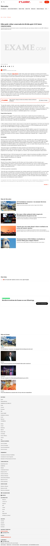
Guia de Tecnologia (4, 445)
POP (1, 439)
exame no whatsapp (6, 298)
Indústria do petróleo (44, 180)
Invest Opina (21, 8)
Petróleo (27, 180)
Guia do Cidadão (4, 443)
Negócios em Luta (4, 479)
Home (2, 17)
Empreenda (4, 513)
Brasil (2, 405)
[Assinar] (41, 2)
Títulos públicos (39, 181)
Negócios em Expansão (5, 490)
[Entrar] (46, 2)
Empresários (4, 181)
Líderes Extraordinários (5, 477)
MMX (26, 181)
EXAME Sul (3, 465)
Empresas (14, 180)
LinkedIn (2, 522)
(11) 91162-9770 (5, 532)
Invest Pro (27, 8)
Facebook (2, 526)
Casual (2, 425)
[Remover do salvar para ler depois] (13, 66)
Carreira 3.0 (4, 501)
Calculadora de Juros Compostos (7, 456)
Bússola (2, 467)
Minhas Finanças (40, 8)
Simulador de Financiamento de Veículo (8, 458)
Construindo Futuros (5, 469)
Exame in (4, 499)
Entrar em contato (4, 531)
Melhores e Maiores (4, 486)
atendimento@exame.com (6, 537)
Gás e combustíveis (33, 180)
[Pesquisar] (4, 2)
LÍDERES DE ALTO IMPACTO (6, 403)
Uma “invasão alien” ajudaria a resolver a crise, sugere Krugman (16, 279)
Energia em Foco (4, 471)
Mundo (2, 423)
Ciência (2, 437)
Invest (5, 17)
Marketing (3, 427)
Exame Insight (3, 413)
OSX (24, 181)
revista (4, 495)
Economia (3, 409)
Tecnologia (3, 433)
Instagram (3, 524)
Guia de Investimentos (12, 8)
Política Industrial (4, 481)
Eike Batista (19, 181)
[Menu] (1, 2)
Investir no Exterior (4, 473)
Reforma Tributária (4, 475)
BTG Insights (3, 8)
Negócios (2, 419)
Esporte (2, 429)
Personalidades (20, 180)
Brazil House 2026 (4, 463)
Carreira (2, 407)
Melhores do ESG (4, 488)
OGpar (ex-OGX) (31, 181)
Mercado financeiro (11, 181)
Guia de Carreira (4, 449)
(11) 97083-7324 (5, 541)
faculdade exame (6, 492)
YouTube (2, 520)
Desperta (4, 503)
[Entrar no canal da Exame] (42, 303)
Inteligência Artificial (5, 415)
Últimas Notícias (4, 401)
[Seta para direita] (47, 8)
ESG (1, 411)
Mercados (4, 6)
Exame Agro (3, 431)
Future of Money (4, 435)
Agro (3, 511)
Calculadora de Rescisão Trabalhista (8, 454)
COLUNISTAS (3, 421)
